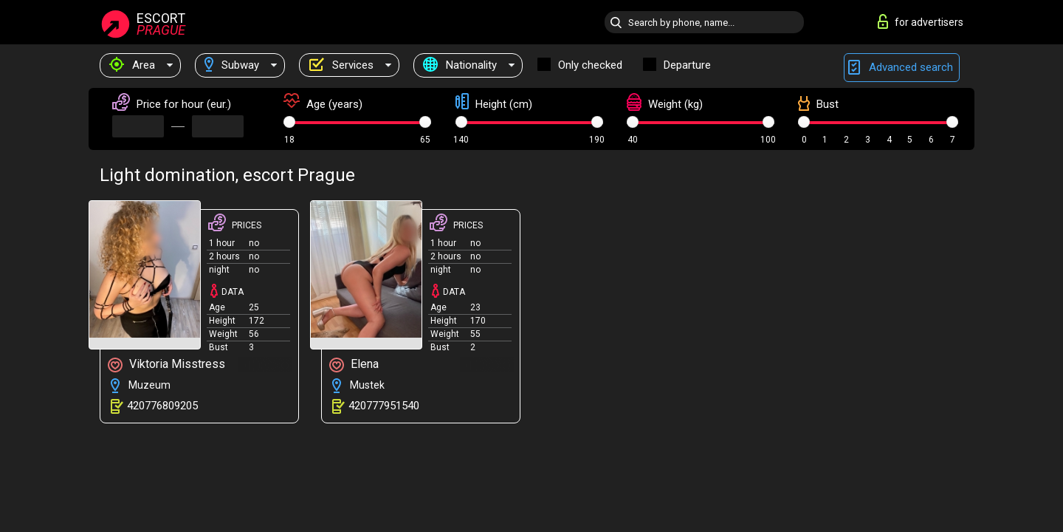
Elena (354, 364)
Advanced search (901, 68)
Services (341, 65)
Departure (687, 65)
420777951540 (383, 405)
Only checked (590, 65)
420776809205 (162, 405)
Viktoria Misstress (166, 364)
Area (132, 65)
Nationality (460, 65)
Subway (231, 65)
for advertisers (920, 21)
